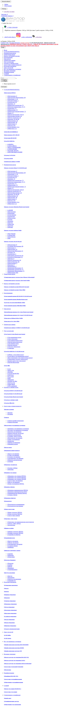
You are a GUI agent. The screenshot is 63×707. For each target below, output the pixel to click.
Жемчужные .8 (11, 124)
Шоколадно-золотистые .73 (15, 105)
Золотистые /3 (11, 254)
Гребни (9, 565)
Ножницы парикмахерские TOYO (17, 491)
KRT (9, 378)
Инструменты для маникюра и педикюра (14, 425)
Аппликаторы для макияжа (15, 458)
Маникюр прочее (12, 444)
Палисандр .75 (11, 108)
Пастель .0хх (11, 125)
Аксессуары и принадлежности (12, 65)
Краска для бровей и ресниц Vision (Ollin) (14, 290)
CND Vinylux (7, 638)
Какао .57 (10, 113)
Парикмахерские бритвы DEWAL (17, 493)
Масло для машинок (13, 482)
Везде (5, 50)
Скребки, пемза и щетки (14, 436)
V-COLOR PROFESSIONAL (12, 51)
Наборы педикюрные (13, 442)
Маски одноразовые (9, 622)
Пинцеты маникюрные (14, 435)
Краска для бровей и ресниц (12, 56)
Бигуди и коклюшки (9, 572)
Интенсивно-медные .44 (14, 116)
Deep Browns (11, 236)
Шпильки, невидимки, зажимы (12, 550)
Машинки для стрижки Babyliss (16, 477)
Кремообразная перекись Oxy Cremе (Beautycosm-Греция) (18, 312)
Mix (8, 238)
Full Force (10, 375)
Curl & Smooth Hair (13, 373)
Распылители (7, 501)
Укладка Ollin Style (9, 403)
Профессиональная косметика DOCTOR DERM (16, 644)
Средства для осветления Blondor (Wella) (14, 302)
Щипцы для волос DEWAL (15, 531)
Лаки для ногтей (8, 67)
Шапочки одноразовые (10, 625)
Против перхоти (12, 345)
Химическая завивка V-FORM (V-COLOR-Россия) (17, 327)
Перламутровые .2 (12, 100)
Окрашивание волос (9, 537)
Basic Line (10, 370)
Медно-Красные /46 (13, 261)
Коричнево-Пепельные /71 (15, 268)
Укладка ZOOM (8, 158)
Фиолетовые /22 (12, 249)
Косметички (11, 525)
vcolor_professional (24, 37)
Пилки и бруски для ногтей (15, 433)
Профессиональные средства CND (13, 651)
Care (9, 369)
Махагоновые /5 (12, 263)
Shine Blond (11, 384)
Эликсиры (10, 348)
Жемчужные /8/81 (12, 272)
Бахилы (6, 591)
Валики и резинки (9, 409)
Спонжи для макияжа (13, 457)
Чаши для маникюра (13, 439)
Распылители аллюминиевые (15, 504)
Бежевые (10, 221)
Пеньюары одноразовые (10, 604)
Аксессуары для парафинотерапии (13, 679)
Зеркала (6, 417)
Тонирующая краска (9, 54)
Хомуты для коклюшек (14, 579)
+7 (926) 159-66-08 (10, 27)
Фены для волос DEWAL (14, 512)
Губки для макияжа (13, 455)
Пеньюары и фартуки (10, 498)
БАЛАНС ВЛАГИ (12, 150)
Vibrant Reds (11, 235)
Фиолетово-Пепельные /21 (15, 251)
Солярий (6, 73)
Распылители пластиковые (15, 506)
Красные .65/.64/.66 (13, 119)
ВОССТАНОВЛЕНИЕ (14, 147)
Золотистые (11, 216)
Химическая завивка (9, 60)
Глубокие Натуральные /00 (15, 246)
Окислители (7, 59)
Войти (6, 4)
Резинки (10, 414)
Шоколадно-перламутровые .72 (16, 111)
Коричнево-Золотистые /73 (15, 269)
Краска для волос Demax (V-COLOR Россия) (15, 168)
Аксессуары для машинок (15, 480)
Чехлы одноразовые (9, 619)
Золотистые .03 (12, 102)
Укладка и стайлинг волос (11, 63)
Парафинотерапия (9, 72)
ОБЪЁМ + (10, 144)
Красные (10, 225)
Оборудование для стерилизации (12, 704)
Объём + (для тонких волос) (15, 354)
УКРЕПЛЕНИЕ (12, 149)
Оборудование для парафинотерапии (13, 682)
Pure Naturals (11, 233)
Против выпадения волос (14, 342)
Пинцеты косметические (14, 460)
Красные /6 (11, 265)
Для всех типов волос (13, 346)
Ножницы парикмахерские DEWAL (17, 490)
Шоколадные (11, 218)
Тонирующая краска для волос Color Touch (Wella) (17, 280)
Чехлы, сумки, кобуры (14, 523)
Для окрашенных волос (14, 337)
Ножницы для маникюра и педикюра (18, 428)
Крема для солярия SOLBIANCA (12, 688)
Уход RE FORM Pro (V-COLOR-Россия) (14, 351)
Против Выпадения (13, 362)
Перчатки (7, 597)
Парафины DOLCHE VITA (11, 676)
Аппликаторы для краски (14, 544)
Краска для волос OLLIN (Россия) (13, 241)
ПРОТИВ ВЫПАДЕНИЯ (14, 152)
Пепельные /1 (11, 248)
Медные (10, 227)
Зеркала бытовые (12, 422)
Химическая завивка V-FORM (12, 161)
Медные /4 (10, 258)
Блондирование (8, 57)
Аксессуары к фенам (13, 515)
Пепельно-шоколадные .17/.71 (16, 107)
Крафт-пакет (7, 698)
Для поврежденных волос (15, 340)
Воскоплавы (7, 669)
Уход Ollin (7, 365)
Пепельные (11, 213)
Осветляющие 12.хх (13, 127)
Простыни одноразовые (10, 613)
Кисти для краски (12, 541)
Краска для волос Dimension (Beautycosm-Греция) (16, 206)
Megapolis (10, 379)
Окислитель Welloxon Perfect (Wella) (13, 318)
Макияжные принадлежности (12, 450)
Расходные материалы (10, 66)
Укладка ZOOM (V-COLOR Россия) (13, 390)
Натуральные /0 (12, 244)
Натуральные (11, 211)
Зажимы (10, 553)
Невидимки (11, 557)
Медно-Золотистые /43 (14, 260)
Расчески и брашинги (10, 560)
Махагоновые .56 (12, 121)
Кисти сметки (8, 447)
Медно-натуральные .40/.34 (15, 114)
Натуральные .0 (12, 96)
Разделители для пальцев (14, 438)
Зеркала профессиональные (15, 420)
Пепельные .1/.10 (12, 99)
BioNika (10, 372)
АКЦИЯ (10, 210)
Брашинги (10, 568)
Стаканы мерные (12, 545)
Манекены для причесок (10, 464)
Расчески (10, 563)
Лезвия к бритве (12, 495)
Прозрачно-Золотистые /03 (15, 255)
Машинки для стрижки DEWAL (16, 476)
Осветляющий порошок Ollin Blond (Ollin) (15, 305)
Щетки (9, 566)
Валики (9, 412)
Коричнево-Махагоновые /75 (15, 271)
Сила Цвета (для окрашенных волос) (18, 356)
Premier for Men (12, 381)
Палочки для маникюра (14, 431)
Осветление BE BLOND (10, 138)
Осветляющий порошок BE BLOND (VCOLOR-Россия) (18, 296)
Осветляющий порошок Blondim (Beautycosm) (15, 299)
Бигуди (9, 576)
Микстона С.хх (12, 128)
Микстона (10, 224)
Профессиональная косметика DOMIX (14, 647)
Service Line (11, 382)
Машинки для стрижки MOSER (16, 479)
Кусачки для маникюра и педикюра (17, 430)
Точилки (10, 461)
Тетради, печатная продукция (12, 629)
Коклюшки (10, 577)
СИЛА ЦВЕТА (12, 146)
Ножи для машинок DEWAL (15, 483)
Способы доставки (9, 11)
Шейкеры (10, 547)
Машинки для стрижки (10, 472)
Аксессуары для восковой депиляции (13, 666)
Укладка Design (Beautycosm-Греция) (13, 396)
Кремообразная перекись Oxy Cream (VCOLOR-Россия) (18, 315)
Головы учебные (12, 468)
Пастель (10, 222)
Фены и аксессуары (9, 509)
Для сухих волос (12, 339)
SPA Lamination (12, 386)
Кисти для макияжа (13, 453)
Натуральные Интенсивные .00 (16, 97)
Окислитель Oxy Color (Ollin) (11, 321)
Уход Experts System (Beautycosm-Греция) (14, 334)
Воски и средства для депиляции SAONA (14, 660)
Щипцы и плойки (9, 528)
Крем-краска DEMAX (10, 92)
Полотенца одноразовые (10, 610)
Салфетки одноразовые (10, 616)
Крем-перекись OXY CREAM (11, 135)
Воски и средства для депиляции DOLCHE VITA (16, 657)
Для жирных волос (13, 343)
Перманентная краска (10, 53)
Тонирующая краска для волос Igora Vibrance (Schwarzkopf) (19, 277)
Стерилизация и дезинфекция (12, 75)
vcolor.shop (37, 37)
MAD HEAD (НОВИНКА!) (11, 131)
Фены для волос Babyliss (14, 514)
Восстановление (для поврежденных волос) (20, 357)
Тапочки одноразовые (10, 600)
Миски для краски (12, 542)
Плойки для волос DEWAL (15, 533)
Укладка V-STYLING (9, 155)
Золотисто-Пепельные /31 (15, 257)
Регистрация (8, 6)
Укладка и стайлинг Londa (11, 400)
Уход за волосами (9, 62)
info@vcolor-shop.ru (10, 37)
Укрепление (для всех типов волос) (17, 359)
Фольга (6, 588)
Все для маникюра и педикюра (12, 69)
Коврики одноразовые (10, 594)
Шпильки (10, 555)
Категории (3, 86)
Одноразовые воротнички (11, 585)
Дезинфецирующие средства (11, 701)
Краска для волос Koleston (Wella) (12, 230)
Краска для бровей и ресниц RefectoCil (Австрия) (16, 286)
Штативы (10, 469)
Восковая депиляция (9, 70)
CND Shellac (7, 635)
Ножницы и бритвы (9, 487)
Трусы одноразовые (9, 607)
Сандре (9, 219)
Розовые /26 (11, 252)
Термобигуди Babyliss (13, 534)
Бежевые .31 (11, 103)
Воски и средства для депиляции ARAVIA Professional (17, 663)
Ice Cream (10, 376)
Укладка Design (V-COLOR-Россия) (13, 393)
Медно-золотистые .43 (14, 117)
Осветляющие (11, 215)
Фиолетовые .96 (12, 122)
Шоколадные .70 (12, 110)
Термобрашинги (12, 569)
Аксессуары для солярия (10, 691)
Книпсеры (10, 441)
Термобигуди (11, 580)
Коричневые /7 (11, 266)
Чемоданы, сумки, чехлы (10, 518)
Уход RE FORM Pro (9, 141)
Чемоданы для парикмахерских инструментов (20, 522)
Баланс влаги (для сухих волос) (16, 361)
